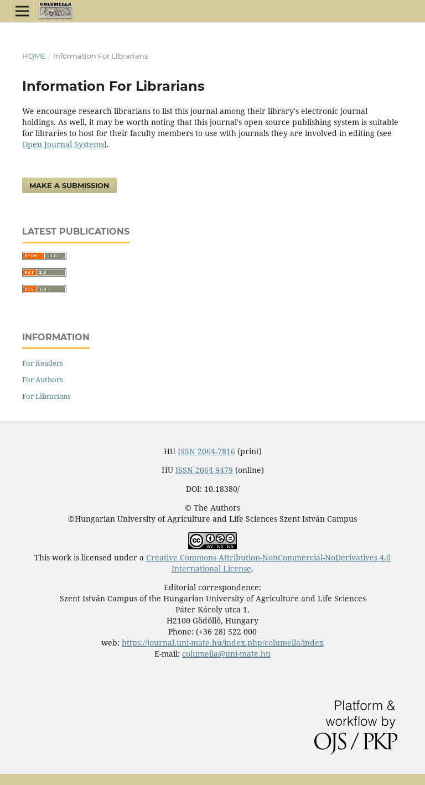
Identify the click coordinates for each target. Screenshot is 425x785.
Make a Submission (69, 185)
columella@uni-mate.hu (226, 653)
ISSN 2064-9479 (204, 470)
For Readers (42, 363)
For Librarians (46, 396)
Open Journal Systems (63, 144)
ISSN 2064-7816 (206, 451)
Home (34, 55)
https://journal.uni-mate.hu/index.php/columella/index (223, 642)
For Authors (42, 379)
